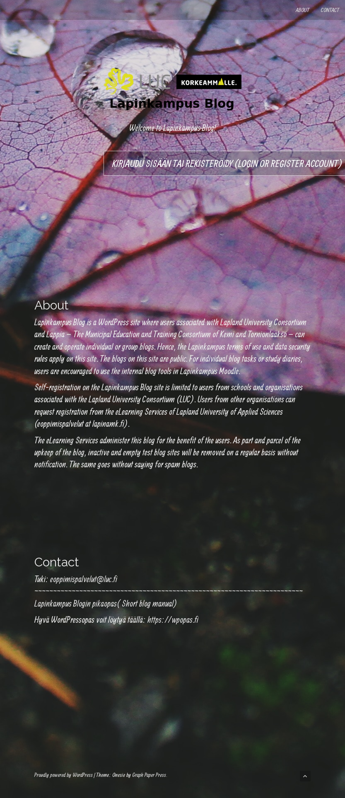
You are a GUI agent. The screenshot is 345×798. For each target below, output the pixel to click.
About (302, 10)
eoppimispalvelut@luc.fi (83, 579)
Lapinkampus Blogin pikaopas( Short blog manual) (105, 603)
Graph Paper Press (149, 774)
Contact (330, 10)
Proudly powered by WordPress (63, 774)
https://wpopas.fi (172, 619)
